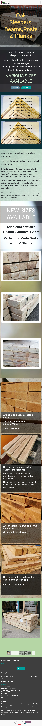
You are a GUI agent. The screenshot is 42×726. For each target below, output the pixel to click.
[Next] (37, 629)
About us (15, 87)
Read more (21, 669)
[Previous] (5, 629)
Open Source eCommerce (32, 724)
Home (3, 663)
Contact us (26, 87)
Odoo (19, 724)
